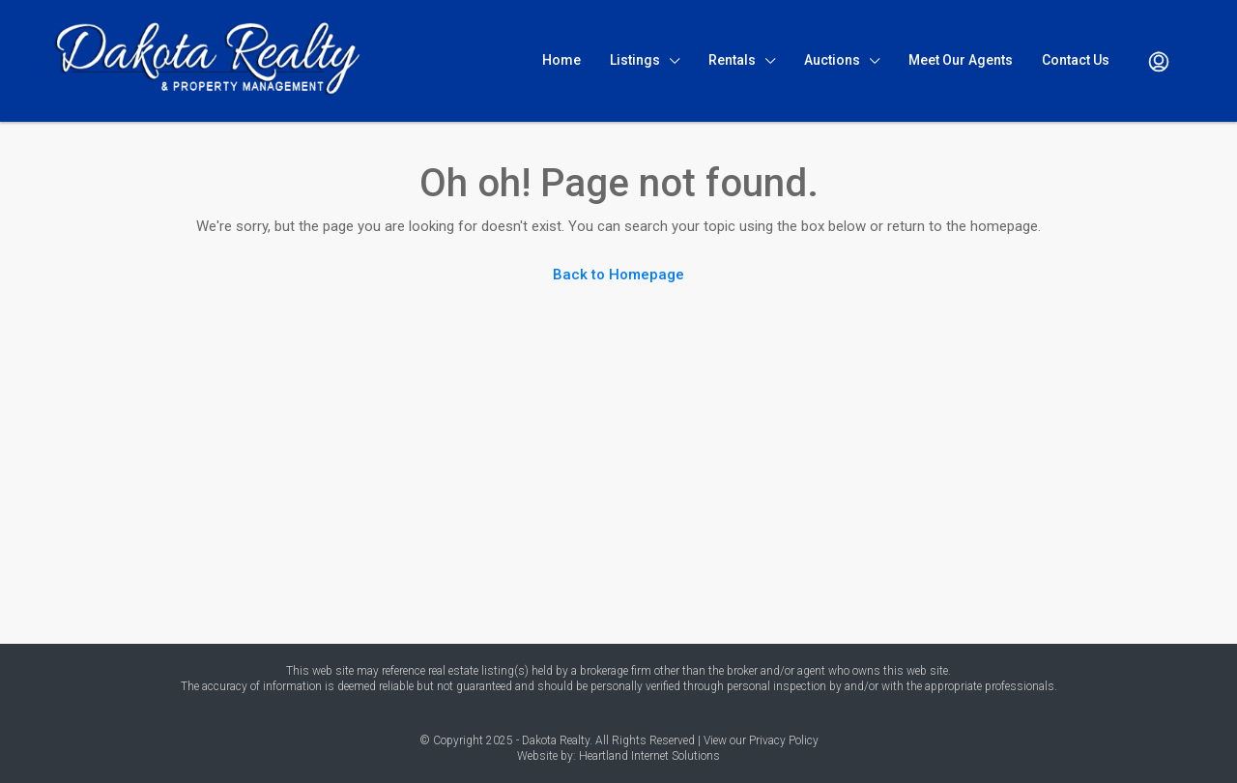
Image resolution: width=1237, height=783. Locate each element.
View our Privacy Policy (761, 740)
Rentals (732, 60)
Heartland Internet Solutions (649, 756)
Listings (635, 60)
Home (561, 60)
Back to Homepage (618, 274)
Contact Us (1075, 60)
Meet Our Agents (960, 60)
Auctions (832, 60)
